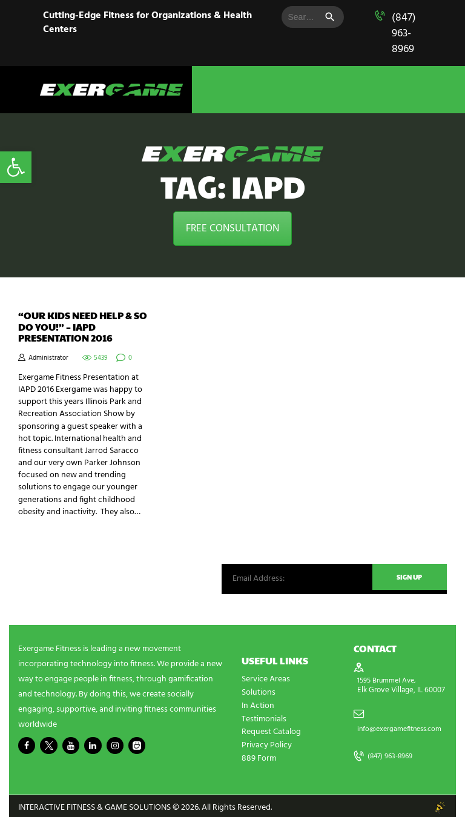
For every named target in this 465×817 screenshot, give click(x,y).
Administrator (48, 358)
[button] (15, 167)
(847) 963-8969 (404, 33)
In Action (258, 705)
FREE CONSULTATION (232, 228)
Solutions (258, 692)
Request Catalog (271, 730)
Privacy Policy (267, 743)
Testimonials (264, 717)
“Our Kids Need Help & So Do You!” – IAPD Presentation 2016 (82, 326)
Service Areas (266, 679)
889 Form (259, 755)
